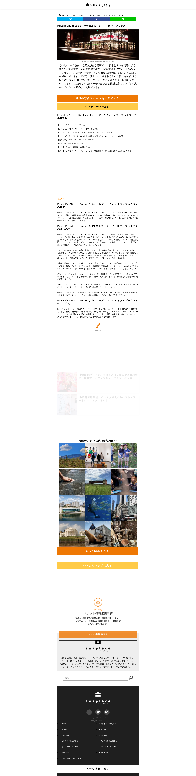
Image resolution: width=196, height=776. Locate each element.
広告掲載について (68, 752)
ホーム (64, 724)
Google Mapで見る (97, 106)
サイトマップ (104, 752)
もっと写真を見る (97, 550)
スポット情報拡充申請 (98, 655)
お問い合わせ (66, 735)
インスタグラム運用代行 (70, 741)
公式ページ (61, 199)
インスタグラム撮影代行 (108, 741)
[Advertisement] (98, 175)
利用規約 (103, 729)
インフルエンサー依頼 (69, 747)
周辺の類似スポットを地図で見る (97, 98)
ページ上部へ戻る (98, 768)
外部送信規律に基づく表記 (71, 758)
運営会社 (64, 729)
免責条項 (103, 735)
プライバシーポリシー (108, 724)
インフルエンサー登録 (108, 747)
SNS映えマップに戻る (97, 565)
